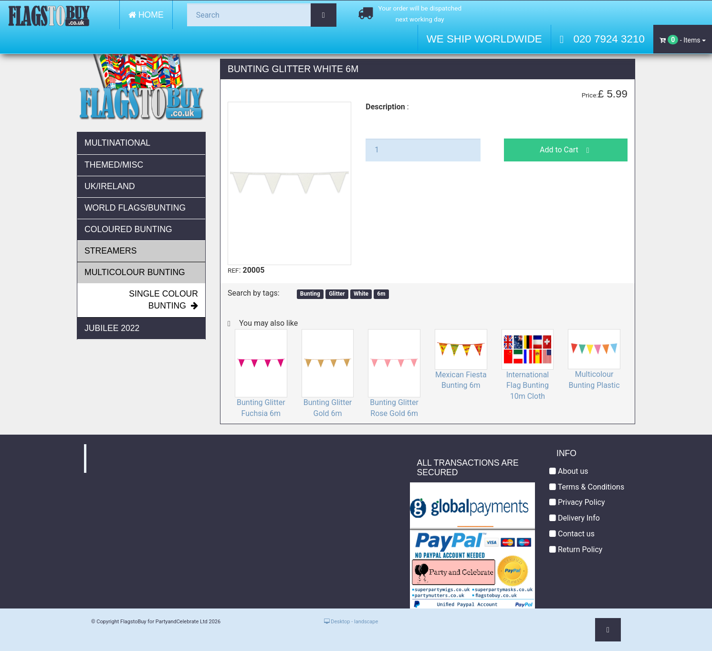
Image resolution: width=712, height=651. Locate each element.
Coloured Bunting (128, 229)
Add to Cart (566, 149)
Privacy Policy (577, 502)
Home (146, 15)
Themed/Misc (113, 165)
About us (568, 471)
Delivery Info (574, 518)
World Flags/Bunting (135, 208)
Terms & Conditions (586, 486)
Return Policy (575, 549)
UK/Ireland (109, 186)
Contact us (572, 533)
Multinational (117, 143)
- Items (683, 39)
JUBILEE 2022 (111, 328)
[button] (608, 629)
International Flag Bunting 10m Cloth (527, 385)
